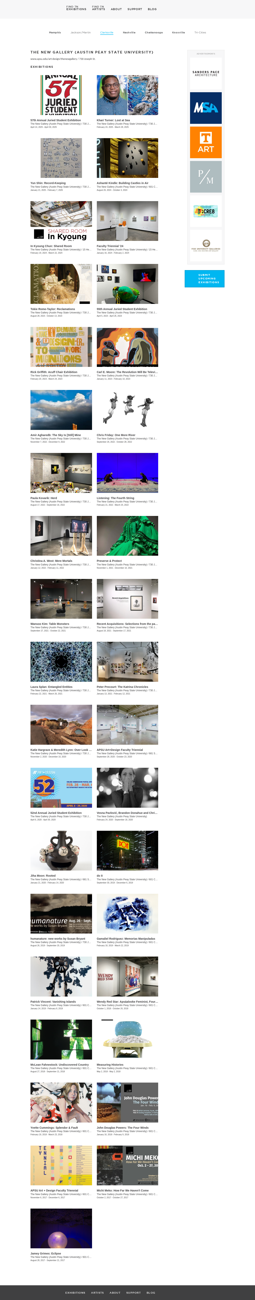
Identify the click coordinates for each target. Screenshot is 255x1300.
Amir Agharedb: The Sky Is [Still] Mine (55, 435)
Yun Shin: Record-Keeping (48, 183)
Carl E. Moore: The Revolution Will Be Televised (128, 372)
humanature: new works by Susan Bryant (57, 938)
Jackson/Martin (81, 32)
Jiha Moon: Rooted (43, 875)
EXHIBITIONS (76, 9)
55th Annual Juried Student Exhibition (122, 309)
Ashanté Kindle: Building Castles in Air (122, 183)
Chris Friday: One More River (116, 435)
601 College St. (157, 186)
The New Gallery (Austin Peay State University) (55, 123)
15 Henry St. (89, 249)
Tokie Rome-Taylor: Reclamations (52, 309)
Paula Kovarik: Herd (43, 498)
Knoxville (178, 32)
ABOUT (116, 9)
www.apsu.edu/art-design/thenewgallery (53, 59)
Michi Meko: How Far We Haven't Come (123, 1190)
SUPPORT (135, 9)
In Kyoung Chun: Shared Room (51, 246)
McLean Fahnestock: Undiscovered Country (59, 1064)
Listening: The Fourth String (115, 498)
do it (100, 875)
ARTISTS (98, 9)
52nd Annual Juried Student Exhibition (56, 812)
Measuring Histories (110, 1064)
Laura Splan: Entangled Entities (51, 686)
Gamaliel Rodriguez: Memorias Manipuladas (126, 938)
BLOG (152, 9)
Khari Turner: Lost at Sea (113, 120)
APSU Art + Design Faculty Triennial (54, 1190)
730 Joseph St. (87, 59)
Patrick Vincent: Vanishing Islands (53, 1001)
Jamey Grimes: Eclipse (45, 1253)
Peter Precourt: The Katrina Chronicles (122, 686)
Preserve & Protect (109, 560)
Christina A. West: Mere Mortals (51, 560)
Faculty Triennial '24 (110, 246)
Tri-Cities (200, 32)
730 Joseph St (90, 312)
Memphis (55, 32)
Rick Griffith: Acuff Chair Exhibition (53, 372)
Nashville (129, 32)
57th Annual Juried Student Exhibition (55, 120)
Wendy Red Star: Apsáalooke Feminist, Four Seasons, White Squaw (141, 1001)
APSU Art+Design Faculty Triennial (120, 749)
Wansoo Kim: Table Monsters (49, 623)
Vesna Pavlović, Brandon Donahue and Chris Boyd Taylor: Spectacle (142, 812)
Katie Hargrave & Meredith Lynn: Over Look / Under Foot (67, 749)
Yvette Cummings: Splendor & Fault (54, 1127)
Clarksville (107, 32)
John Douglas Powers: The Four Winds (123, 1127)
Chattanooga (154, 32)
